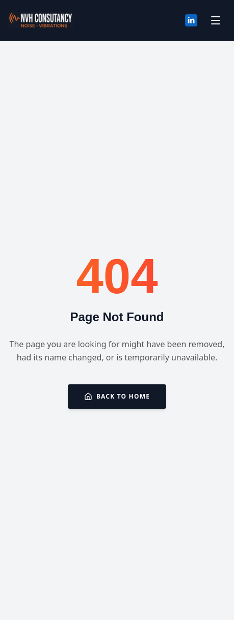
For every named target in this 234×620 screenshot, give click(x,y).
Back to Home (117, 396)
